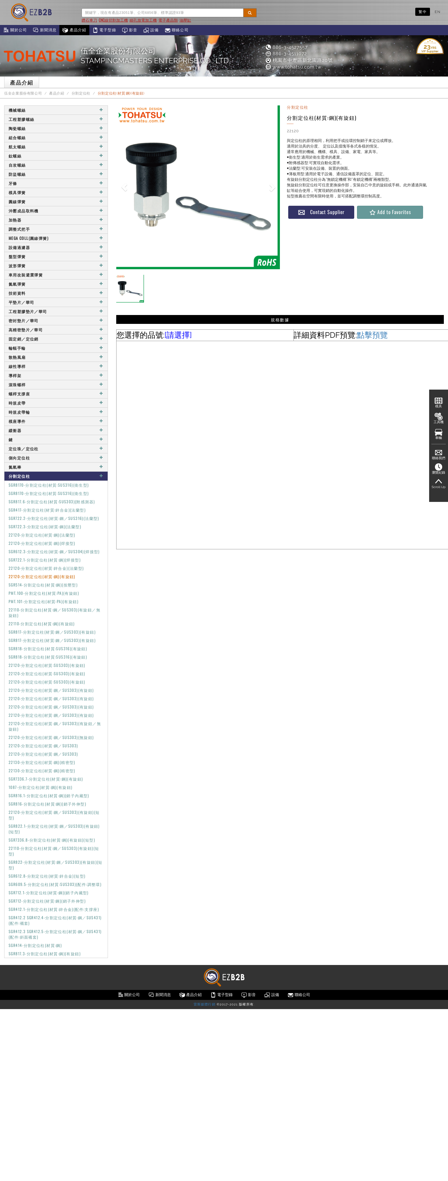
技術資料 (56, 293)
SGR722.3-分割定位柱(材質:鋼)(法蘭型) (45, 526)
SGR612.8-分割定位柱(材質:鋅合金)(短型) (47, 876)
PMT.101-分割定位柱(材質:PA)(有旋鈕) (44, 601)
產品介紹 (74, 30)
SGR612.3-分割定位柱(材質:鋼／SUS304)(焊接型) (54, 551)
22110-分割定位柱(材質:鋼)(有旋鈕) (42, 623)
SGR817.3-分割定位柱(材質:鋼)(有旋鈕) (45, 953)
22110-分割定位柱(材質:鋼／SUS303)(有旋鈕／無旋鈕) (54, 612)
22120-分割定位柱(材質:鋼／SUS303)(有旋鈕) (51, 690)
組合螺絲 (56, 137)
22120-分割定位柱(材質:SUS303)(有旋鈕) (47, 665)
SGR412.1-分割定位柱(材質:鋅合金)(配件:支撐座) (54, 909)
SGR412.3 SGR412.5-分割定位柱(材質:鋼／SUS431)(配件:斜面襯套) (55, 934)
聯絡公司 (176, 30)
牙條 (56, 183)
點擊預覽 (372, 335)
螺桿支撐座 (56, 394)
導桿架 (56, 375)
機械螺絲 (56, 110)
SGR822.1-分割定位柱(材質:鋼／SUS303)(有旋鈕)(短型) (54, 828)
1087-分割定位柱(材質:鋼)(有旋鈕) (40, 787)
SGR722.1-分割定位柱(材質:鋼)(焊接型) (45, 560)
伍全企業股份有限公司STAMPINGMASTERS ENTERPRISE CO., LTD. (155, 56)
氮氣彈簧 (56, 284)
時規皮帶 (56, 403)
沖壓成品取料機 (56, 211)
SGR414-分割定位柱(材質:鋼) (35, 945)
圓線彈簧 (56, 201)
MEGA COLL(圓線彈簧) (56, 238)
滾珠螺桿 (56, 384)
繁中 (423, 11)
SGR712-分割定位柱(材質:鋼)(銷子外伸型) (47, 901)
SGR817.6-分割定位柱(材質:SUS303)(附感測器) (52, 501)
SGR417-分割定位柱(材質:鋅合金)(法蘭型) (47, 510)
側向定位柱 (56, 458)
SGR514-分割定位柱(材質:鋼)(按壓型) (43, 585)
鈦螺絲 (56, 156)
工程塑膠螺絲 (56, 119)
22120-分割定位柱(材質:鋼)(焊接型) (42, 543)
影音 (130, 30)
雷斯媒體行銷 (205, 1004)
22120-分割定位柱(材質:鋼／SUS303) (43, 745)
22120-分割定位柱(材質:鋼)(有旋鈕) (42, 576)
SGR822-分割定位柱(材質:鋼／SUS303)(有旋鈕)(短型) (56, 864)
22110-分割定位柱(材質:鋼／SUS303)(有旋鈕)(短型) (54, 851)
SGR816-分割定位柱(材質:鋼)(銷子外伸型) (47, 804)
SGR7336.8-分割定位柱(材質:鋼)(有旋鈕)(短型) (52, 840)
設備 (151, 30)
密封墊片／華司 (56, 320)
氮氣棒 (56, 467)
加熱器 (56, 220)
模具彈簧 (56, 192)
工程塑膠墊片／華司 (56, 311)
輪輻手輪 (56, 348)
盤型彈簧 (56, 256)
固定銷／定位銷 (56, 339)
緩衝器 (56, 430)
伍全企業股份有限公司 (23, 93)
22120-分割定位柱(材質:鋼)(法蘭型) (42, 535)
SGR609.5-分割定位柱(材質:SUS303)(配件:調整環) (55, 884)
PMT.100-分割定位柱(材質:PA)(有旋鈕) (44, 593)
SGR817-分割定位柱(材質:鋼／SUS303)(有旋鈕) (52, 632)
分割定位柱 (81, 93)
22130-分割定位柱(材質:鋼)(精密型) (42, 762)
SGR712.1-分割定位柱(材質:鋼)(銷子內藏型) (49, 892)
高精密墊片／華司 (56, 329)
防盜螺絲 (56, 174)
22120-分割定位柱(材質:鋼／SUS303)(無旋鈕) (51, 737)
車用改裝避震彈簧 (56, 275)
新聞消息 (44, 30)
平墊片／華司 (56, 302)
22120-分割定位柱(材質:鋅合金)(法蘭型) (46, 568)
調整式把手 (56, 229)
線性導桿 (56, 366)
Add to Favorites (390, 212)
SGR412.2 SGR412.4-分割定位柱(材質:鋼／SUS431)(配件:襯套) (55, 920)
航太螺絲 (56, 146)
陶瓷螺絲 (56, 128)
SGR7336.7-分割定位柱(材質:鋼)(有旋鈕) (46, 779)
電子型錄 (104, 30)
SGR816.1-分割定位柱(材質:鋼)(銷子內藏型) (49, 795)
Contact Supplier (321, 212)
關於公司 (15, 30)
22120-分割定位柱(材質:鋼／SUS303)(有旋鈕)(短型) (54, 815)
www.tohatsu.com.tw (293, 67)
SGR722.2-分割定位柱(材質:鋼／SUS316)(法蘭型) (54, 518)
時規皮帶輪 (56, 412)
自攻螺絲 (56, 165)
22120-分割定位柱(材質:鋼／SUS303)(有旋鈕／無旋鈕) (55, 726)
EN (438, 11)
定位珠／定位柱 (56, 448)
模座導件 (56, 421)
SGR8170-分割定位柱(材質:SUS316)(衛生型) (49, 485)
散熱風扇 (56, 357)
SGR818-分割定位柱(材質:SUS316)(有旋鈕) (48, 648)
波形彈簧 (56, 265)
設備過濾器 (56, 247)
